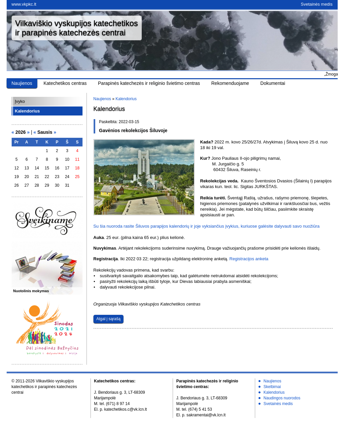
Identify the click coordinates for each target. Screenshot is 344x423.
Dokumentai (272, 83)
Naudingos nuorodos (281, 398)
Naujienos (22, 83)
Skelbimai (272, 386)
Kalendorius (27, 110)
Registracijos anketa (249, 258)
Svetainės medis (316, 4)
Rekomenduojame (230, 83)
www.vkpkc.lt (24, 4)
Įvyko (20, 101)
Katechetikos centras (65, 83)
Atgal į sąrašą (108, 319)
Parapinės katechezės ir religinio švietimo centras (149, 83)
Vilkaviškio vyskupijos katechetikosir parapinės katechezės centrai (76, 28)
